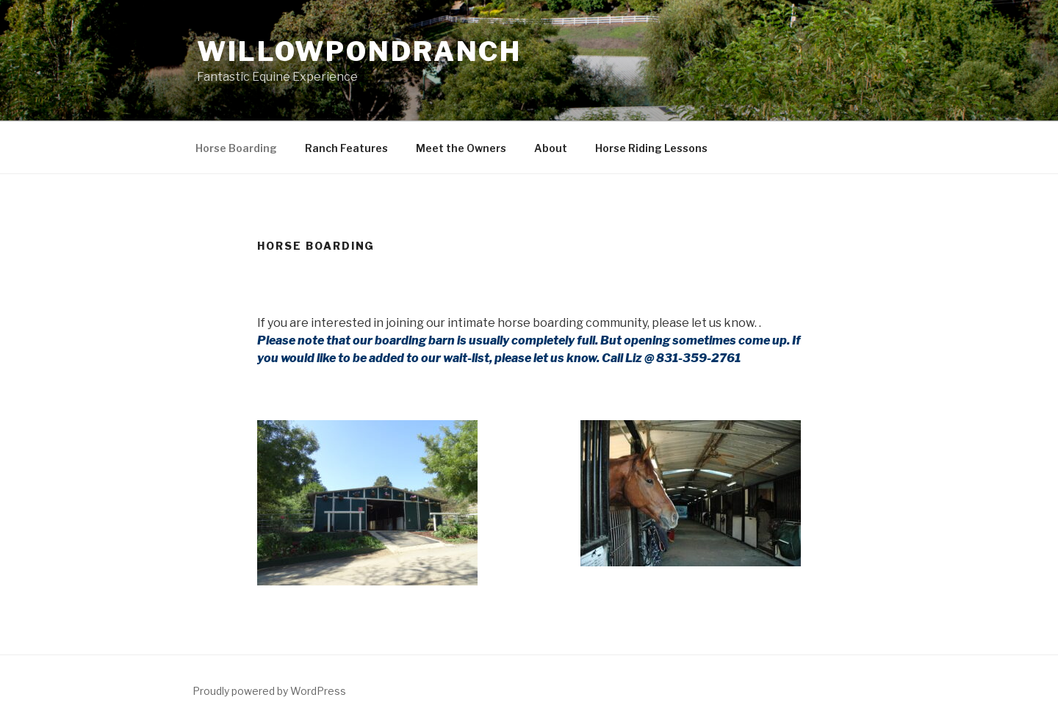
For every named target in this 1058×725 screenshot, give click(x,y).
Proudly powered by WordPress (269, 691)
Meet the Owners (461, 148)
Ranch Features (346, 148)
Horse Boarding (236, 148)
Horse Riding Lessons (651, 148)
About (550, 148)
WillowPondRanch (359, 51)
